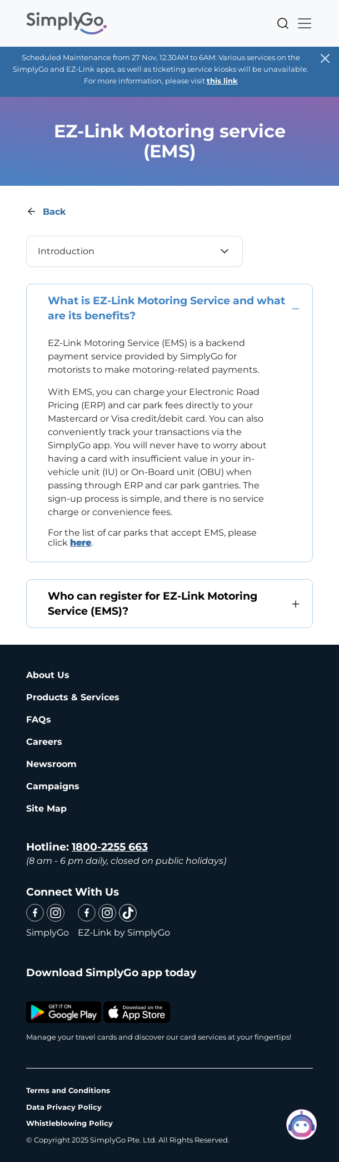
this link (222, 80)
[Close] (325, 58)
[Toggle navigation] (301, 23)
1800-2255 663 (110, 846)
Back (54, 211)
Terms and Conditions (68, 1090)
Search (283, 23)
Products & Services (72, 697)
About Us (47, 675)
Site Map (46, 808)
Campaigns (52, 786)
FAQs (38, 719)
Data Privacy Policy (64, 1106)
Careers (44, 741)
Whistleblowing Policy (69, 1123)
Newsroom (51, 764)
